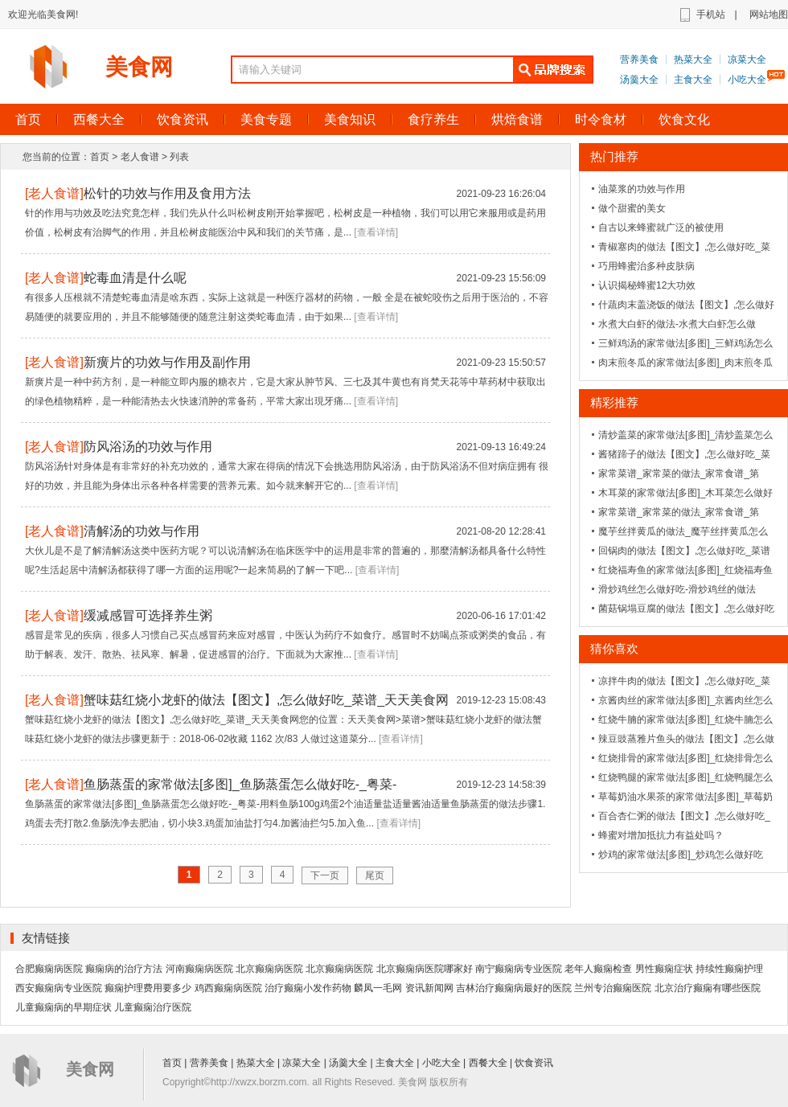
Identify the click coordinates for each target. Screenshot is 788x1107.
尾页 (374, 875)
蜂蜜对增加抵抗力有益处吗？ (661, 835)
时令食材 (600, 119)
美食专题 (266, 119)
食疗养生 (433, 119)
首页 (99, 156)
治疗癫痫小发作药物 (308, 988)
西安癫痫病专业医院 (58, 988)
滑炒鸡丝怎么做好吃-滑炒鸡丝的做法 (677, 589)
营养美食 (639, 59)
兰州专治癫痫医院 (612, 988)
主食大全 (693, 79)
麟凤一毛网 (378, 988)
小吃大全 (747, 79)
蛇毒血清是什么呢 (135, 278)
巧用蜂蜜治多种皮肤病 (646, 266)
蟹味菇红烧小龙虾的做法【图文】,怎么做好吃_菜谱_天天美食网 (266, 700)
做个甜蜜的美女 (632, 208)
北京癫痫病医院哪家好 (424, 968)
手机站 (710, 14)
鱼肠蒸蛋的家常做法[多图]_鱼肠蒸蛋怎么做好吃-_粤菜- (240, 784)
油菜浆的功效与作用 (641, 189)
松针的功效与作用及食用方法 (167, 193)
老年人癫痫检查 (598, 968)
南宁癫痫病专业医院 (518, 968)
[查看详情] (376, 232)
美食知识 (350, 119)
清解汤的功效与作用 (141, 531)
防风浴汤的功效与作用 (148, 446)
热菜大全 (693, 59)
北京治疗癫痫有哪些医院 (708, 988)
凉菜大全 (747, 59)
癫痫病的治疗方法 (123, 968)
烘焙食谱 (517, 119)
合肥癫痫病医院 (49, 968)
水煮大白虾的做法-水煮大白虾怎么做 (677, 324)
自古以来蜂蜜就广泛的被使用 (661, 227)
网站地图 (768, 14)
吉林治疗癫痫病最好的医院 (514, 988)
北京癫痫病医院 (269, 968)
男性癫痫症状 (664, 968)
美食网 (139, 67)
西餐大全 (99, 119)
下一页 (324, 875)
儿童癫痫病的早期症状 (63, 1007)
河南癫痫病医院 (199, 968)
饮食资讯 (182, 119)
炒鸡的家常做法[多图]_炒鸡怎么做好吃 (680, 854)
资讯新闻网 (429, 988)
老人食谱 (140, 156)
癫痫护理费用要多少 (148, 988)
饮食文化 (684, 119)
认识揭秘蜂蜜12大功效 (647, 285)
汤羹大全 (639, 79)
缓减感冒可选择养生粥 (148, 615)
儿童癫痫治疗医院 (152, 1007)
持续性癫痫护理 (729, 968)
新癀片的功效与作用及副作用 (167, 362)
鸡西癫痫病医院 (228, 988)
